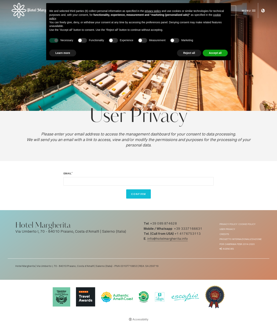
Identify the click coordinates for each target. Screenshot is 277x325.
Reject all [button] (189, 52)
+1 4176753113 (187, 234)
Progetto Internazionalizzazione (240, 239)
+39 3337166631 (188, 229)
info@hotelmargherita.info (167, 239)
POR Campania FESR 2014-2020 (236, 244)
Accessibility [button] (140, 319)
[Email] (138, 181)
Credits (224, 234)
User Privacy (227, 229)
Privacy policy (228, 224)
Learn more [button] (62, 52)
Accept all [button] (215, 52)
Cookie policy (246, 224)
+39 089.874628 (163, 224)
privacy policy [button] (153, 11)
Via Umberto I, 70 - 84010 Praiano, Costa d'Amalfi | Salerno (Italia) (70, 232)
